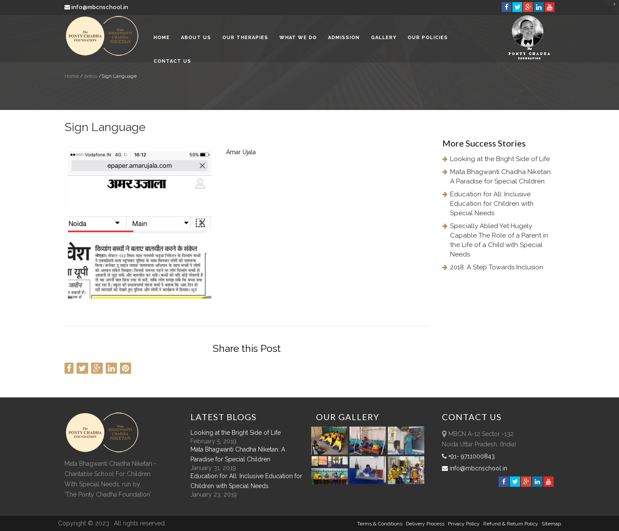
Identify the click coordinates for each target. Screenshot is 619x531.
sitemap (551, 524)
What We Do (298, 38)
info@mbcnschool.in (96, 7)
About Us (196, 38)
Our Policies (428, 38)
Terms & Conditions (379, 524)
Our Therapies (245, 38)
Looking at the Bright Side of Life (500, 159)
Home (161, 38)
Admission (344, 38)
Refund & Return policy (510, 524)
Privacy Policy (464, 524)
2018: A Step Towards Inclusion (496, 267)
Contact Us (172, 62)
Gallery (383, 38)
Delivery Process (425, 524)
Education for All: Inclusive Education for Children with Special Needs (491, 203)
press (90, 76)
